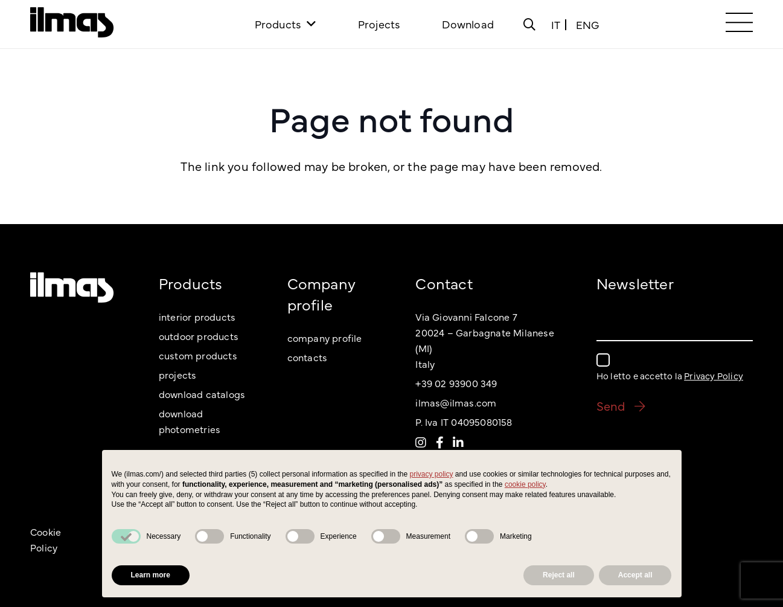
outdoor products (198, 335)
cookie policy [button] (525, 484)
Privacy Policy (713, 375)
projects (178, 374)
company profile (324, 337)
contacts (307, 357)
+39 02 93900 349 (456, 383)
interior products (197, 316)
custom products (198, 355)
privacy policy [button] (431, 474)
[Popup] (529, 24)
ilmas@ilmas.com (455, 402)
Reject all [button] (559, 575)
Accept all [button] (635, 575)
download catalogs (202, 393)
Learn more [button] (150, 575)
